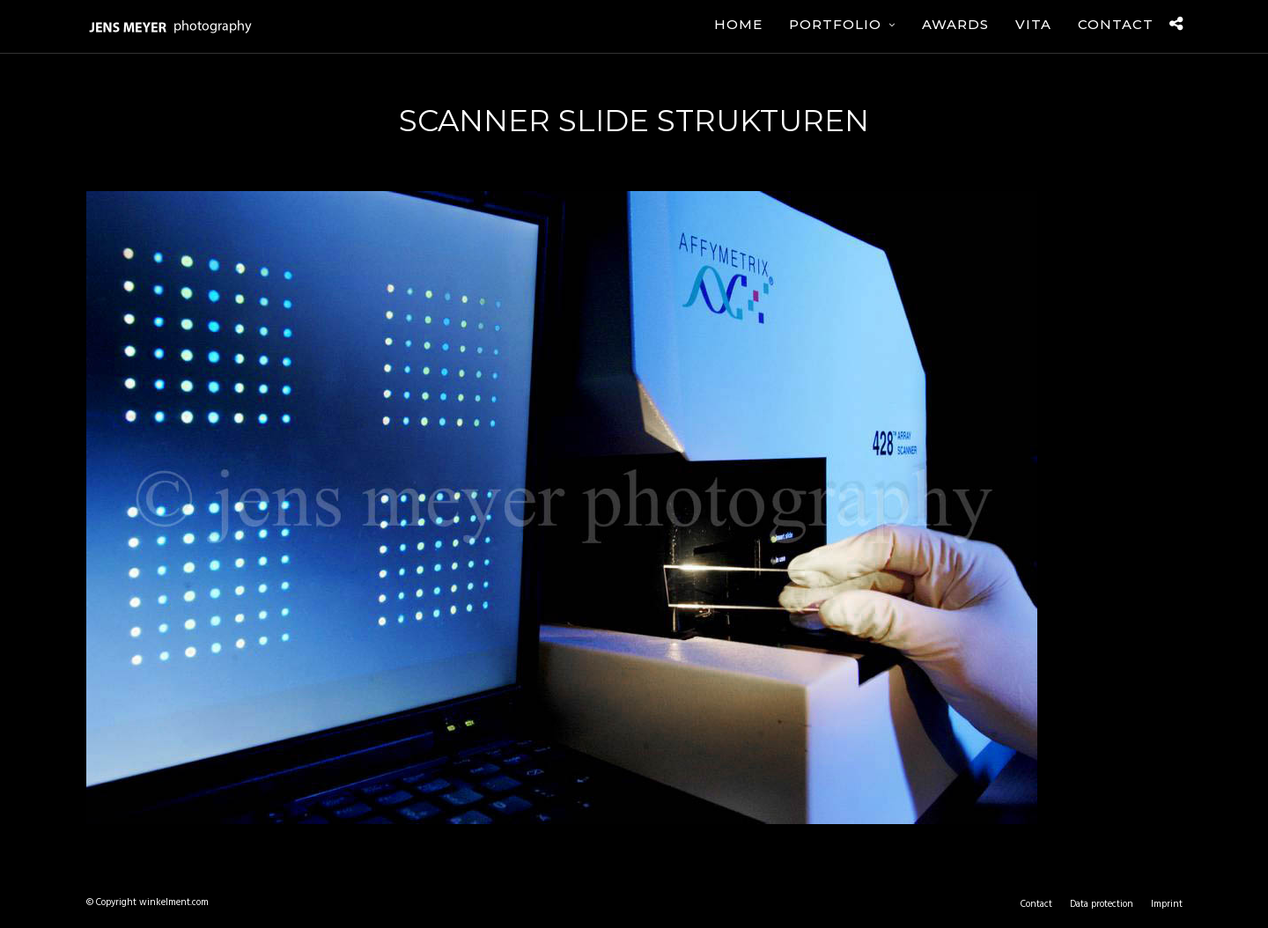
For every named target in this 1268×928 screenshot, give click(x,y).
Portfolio (835, 24)
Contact (1116, 24)
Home (738, 24)
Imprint (1167, 904)
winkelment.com (174, 902)
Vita (1033, 24)
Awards (955, 24)
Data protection (1101, 904)
